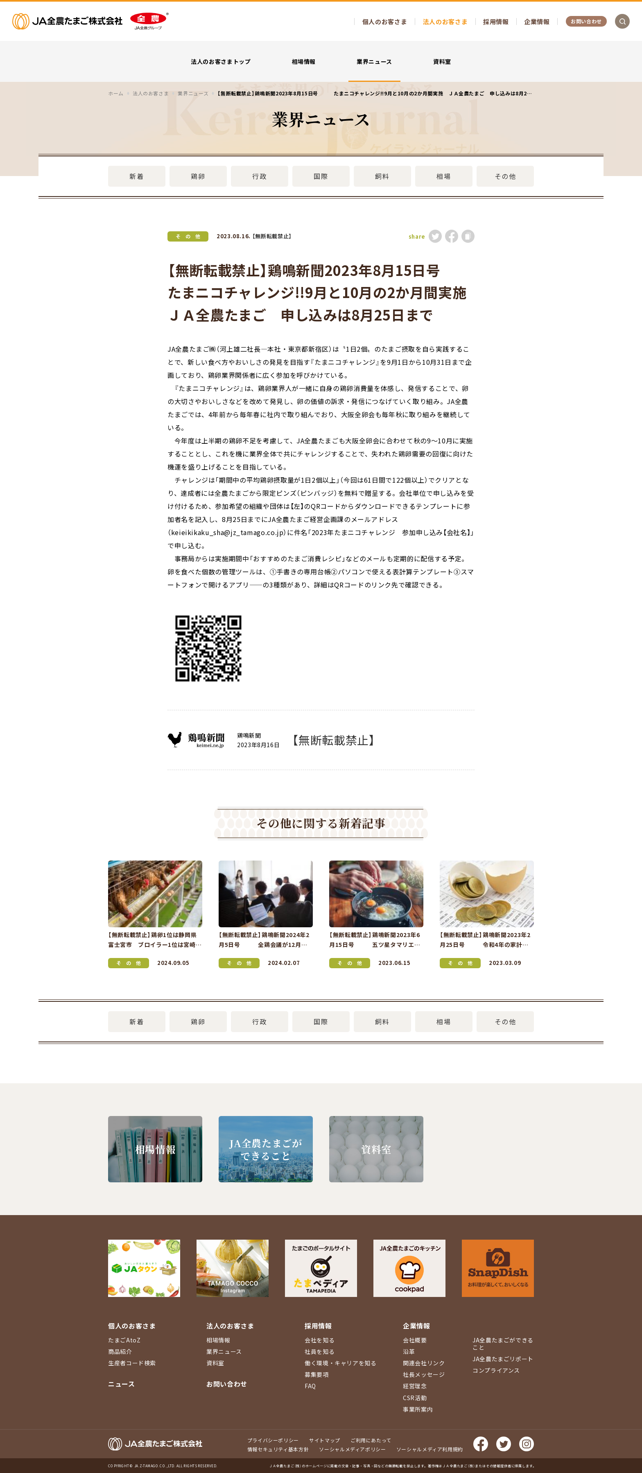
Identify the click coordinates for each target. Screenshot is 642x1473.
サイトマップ (324, 1440)
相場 (443, 176)
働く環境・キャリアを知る (341, 1363)
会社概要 (415, 1340)
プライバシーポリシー (273, 1440)
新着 (136, 176)
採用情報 (496, 21)
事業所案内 (418, 1409)
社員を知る (320, 1351)
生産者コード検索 (132, 1363)
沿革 (409, 1351)
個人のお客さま (384, 21)
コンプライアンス (496, 1370)
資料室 (442, 61)
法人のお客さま (445, 21)
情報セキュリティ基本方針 (278, 1449)
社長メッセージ (424, 1374)
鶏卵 (198, 176)
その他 (505, 176)
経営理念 (415, 1386)
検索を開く (622, 21)
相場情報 (304, 61)
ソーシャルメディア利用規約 (429, 1449)
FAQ (310, 1386)
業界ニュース (374, 61)
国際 (321, 176)
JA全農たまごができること (502, 1343)
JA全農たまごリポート (502, 1359)
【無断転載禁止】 (272, 236)
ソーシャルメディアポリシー (352, 1449)
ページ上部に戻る (623, 1256)
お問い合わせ (586, 21)
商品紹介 (120, 1351)
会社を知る (320, 1340)
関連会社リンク (424, 1363)
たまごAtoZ (124, 1340)
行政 (259, 176)
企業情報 (537, 21)
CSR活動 (415, 1398)
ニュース (121, 1384)
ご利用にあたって (370, 1440)
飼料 (382, 176)
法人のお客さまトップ (221, 61)
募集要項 (317, 1374)
